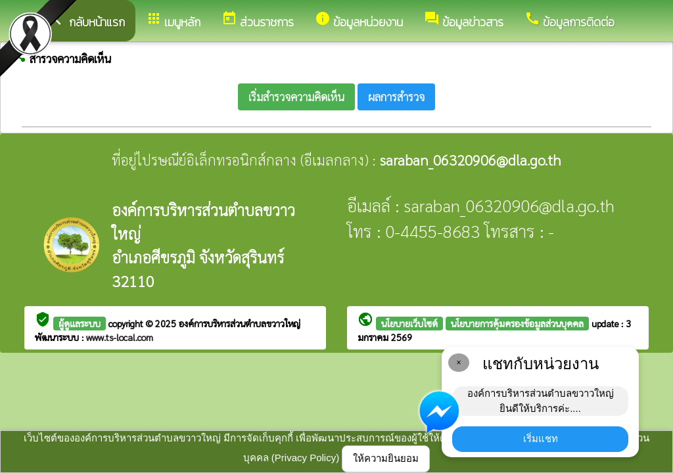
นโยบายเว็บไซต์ (409, 323)
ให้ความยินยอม (386, 458)
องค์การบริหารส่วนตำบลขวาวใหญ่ (239, 323)
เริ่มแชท (540, 438)
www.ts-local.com (119, 337)
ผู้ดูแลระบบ (79, 323)
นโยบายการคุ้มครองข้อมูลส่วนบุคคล (517, 323)
